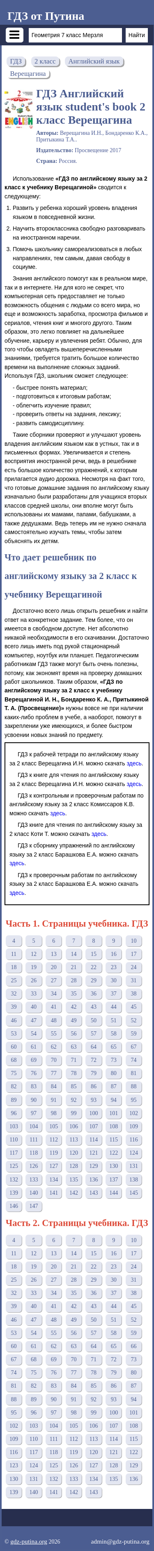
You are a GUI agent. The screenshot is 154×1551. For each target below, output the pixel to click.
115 (114, 1140)
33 (34, 994)
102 (133, 1113)
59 (133, 1034)
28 (73, 980)
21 (73, 967)
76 (34, 1073)
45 (133, 1007)
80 (114, 1073)
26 (34, 980)
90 (34, 1100)
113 (73, 1140)
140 (34, 1193)
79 (94, 1073)
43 (94, 1007)
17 (133, 954)
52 (133, 1020)
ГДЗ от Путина (45, 15)
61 (34, 1047)
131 (133, 1166)
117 (13, 1153)
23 (114, 967)
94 (114, 1100)
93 (94, 1100)
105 (53, 1126)
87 (114, 1086)
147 (34, 1206)
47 (34, 1020)
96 (13, 1113)
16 (114, 954)
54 (34, 1034)
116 (133, 1140)
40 (34, 1007)
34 (54, 994)
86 (94, 1086)
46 (13, 1020)
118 (34, 1153)
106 (73, 1126)
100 (94, 1113)
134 (53, 1180)
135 (73, 1180)
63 (73, 1047)
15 (94, 954)
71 (73, 1060)
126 (34, 1166)
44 (114, 1007)
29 (94, 980)
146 (13, 1206)
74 (133, 1060)
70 (54, 1060)
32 (13, 994)
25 (13, 980)
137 (113, 1180)
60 (13, 1047)
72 (94, 1060)
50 (94, 1020)
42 (73, 1007)
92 (73, 1100)
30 (114, 980)
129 (94, 1166)
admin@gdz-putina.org (120, 1541)
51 (114, 1020)
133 (34, 1180)
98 (54, 1113)
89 (13, 1100)
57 (94, 1034)
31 (133, 980)
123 (13, 1465)
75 (13, 1073)
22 (94, 967)
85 (73, 1086)
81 (133, 1073)
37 (114, 994)
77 (54, 1073)
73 (114, 1060)
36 (94, 994)
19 (34, 967)
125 (13, 1166)
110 (13, 1140)
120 (73, 1153)
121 (94, 1153)
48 (54, 1020)
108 (113, 1126)
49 (73, 1020)
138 (133, 1180)
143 (94, 1193)
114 (94, 1140)
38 (133, 994)
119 (53, 1153)
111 (34, 1140)
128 (73, 1166)
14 (73, 954)
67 (133, 1047)
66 (133, 1346)
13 (54, 954)
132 (13, 1180)
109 (133, 1126)
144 (113, 1193)
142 (73, 1193)
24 (133, 967)
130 (113, 1166)
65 (114, 1047)
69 (34, 1060)
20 (54, 967)
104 (34, 1126)
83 (34, 1086)
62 (54, 1047)
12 (34, 954)
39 (13, 1007)
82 (13, 1086)
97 (34, 1113)
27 (54, 980)
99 (73, 1113)
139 (13, 1193)
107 (94, 1126)
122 (113, 1153)
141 (53, 1193)
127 (53, 1166)
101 (113, 1113)
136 (94, 1180)
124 (133, 1153)
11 (13, 954)
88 (133, 1086)
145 (133, 1193)
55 (54, 1034)
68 (13, 1060)
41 (54, 1007)
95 (133, 1100)
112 (53, 1140)
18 (13, 967)
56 (73, 1034)
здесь (133, 763)
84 (54, 1086)
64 (94, 1047)
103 (13, 1126)
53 (13, 1034)
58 (114, 1034)
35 (73, 994)
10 (133, 941)
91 (54, 1100)
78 (73, 1073)
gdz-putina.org (28, 1541)
